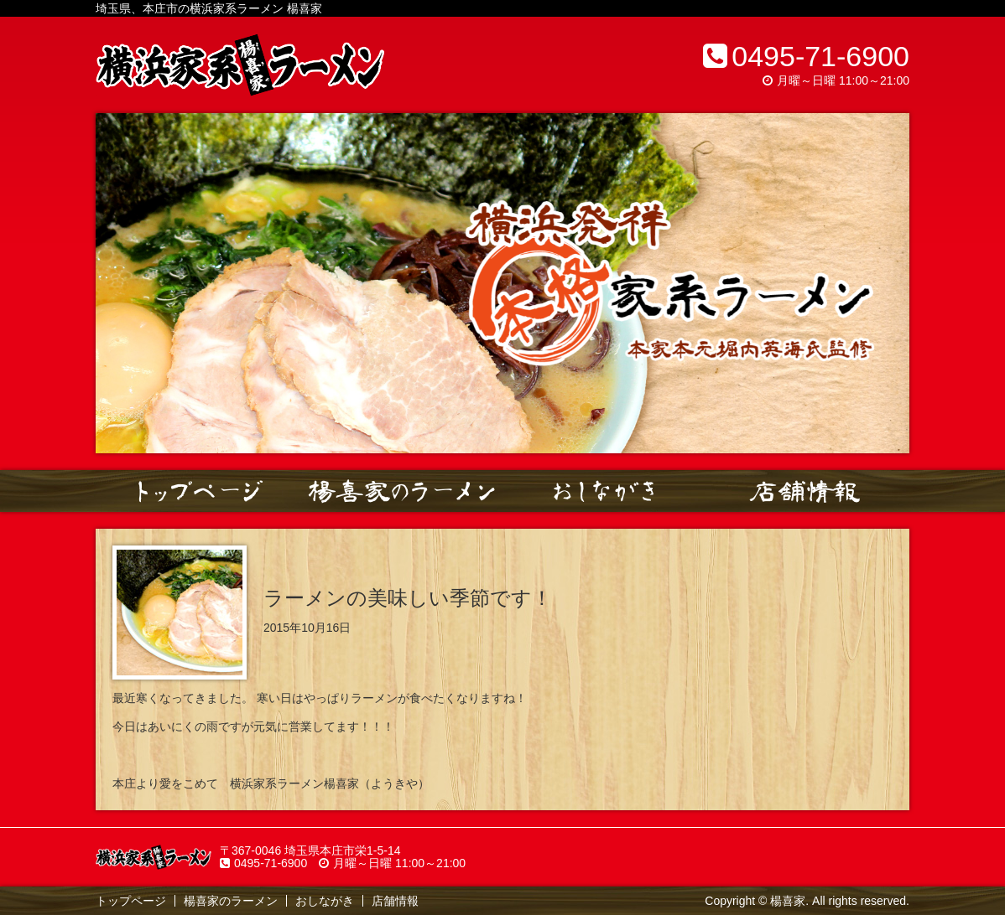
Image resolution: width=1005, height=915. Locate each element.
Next (887, 283)
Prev (117, 283)
